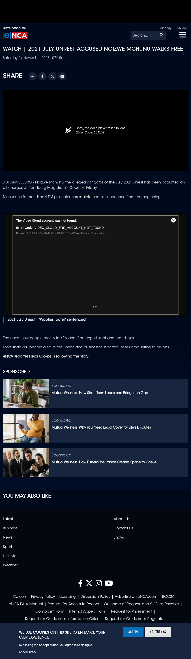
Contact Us (123, 528)
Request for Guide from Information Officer (63, 619)
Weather (10, 565)
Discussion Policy (95, 597)
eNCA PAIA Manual (26, 604)
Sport (7, 547)
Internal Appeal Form (87, 611)
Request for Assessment (131, 611)
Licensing (67, 597)
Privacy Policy (43, 597)
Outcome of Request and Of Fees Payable (141, 604)
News (7, 537)
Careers (19, 597)
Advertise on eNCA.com (136, 597)
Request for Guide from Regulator (135, 619)
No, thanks (158, 632)
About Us (121, 519)
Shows (119, 537)
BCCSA (168, 597)
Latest (8, 519)
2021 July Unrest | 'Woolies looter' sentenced (46, 320)
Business (10, 528)
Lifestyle (9, 556)
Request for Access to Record (73, 604)
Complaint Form (49, 611)
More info (27, 652)
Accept (133, 632)
